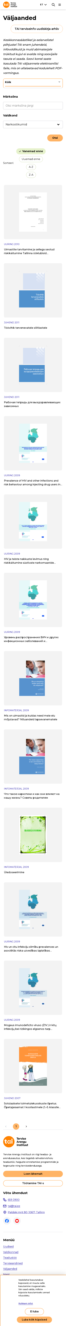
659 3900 (14, 1199)
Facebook (7, 1221)
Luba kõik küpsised (34, 1319)
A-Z (31, 166)
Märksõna (10, 96)
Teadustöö (10, 1257)
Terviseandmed (13, 1263)
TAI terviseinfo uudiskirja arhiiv (37, 29)
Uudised (8, 1246)
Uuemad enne (31, 159)
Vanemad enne (32, 151)
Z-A (31, 174)
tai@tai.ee (14, 1206)
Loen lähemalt (33, 1173)
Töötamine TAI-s (33, 1183)
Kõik (8, 82)
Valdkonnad (10, 1252)
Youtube (17, 1221)
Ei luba (34, 1311)
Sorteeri (8, 163)
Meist (6, 1274)
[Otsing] (53, 5)
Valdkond (10, 115)
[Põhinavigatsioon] (60, 5)
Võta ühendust (15, 1193)
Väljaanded (10, 1268)
